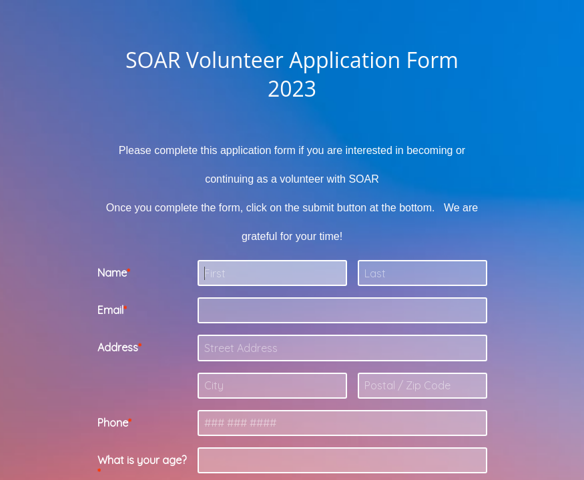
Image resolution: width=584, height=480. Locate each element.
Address (117, 347)
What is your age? (141, 460)
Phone (112, 422)
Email (110, 310)
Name (112, 272)
